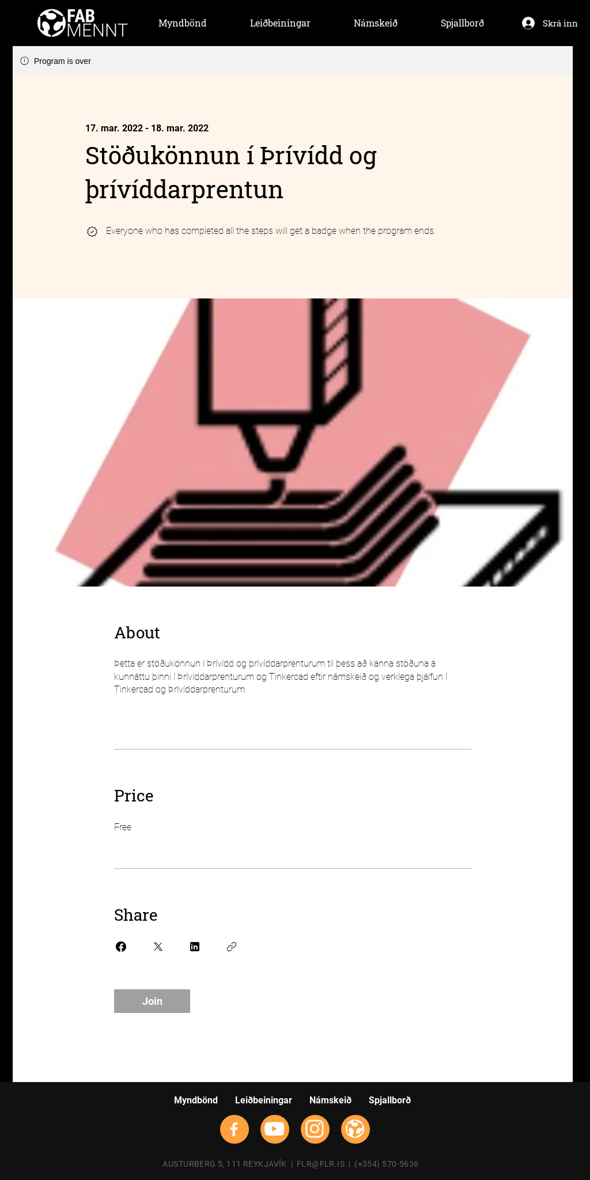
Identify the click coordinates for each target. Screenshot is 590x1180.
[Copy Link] (232, 947)
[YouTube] (274, 1129)
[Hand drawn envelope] (82, 23)
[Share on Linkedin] (195, 947)
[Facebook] (234, 1129)
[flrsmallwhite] (355, 1129)
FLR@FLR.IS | (325, 1163)
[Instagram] (314, 1129)
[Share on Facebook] (121, 947)
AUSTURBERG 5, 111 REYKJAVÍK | (229, 1163)
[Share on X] (158, 947)
